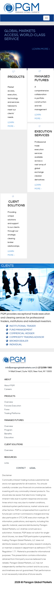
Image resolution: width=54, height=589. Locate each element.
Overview (8, 402)
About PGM (9, 386)
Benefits (8, 434)
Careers (8, 389)
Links (6, 463)
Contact (21, 468)
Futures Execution (12, 406)
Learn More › (41, 49)
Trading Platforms (12, 413)
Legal (33, 468)
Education (9, 438)
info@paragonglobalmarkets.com (20, 368)
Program (8, 430)
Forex (7, 410)
